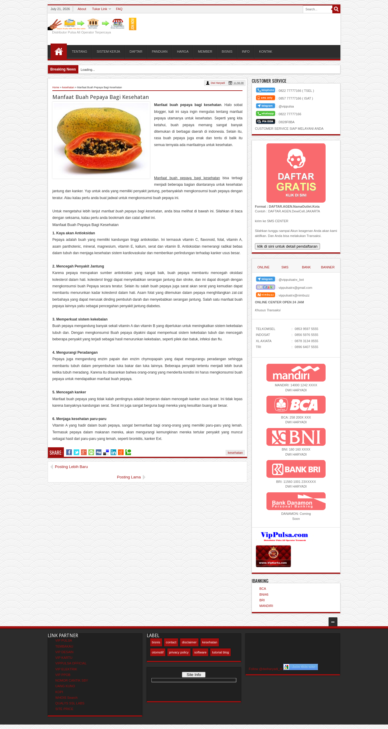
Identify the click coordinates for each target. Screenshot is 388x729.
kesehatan (235, 452)
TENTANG (79, 51)
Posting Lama (228, 466)
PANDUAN (159, 51)
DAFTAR (136, 51)
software (200, 652)
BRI (262, 600)
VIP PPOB (62, 675)
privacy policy (179, 652)
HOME (59, 51)
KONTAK (265, 51)
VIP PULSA (63, 640)
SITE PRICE (64, 709)
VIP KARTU (63, 657)
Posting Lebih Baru (71, 466)
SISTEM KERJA (108, 51)
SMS (284, 267)
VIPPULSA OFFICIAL (71, 663)
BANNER (327, 267)
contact (171, 642)
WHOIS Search (66, 697)
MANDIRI (266, 606)
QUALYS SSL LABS (69, 703)
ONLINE (263, 267)
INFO (246, 51)
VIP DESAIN (64, 652)
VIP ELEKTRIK (66, 669)
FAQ (119, 9)
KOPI (59, 692)
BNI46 (264, 594)
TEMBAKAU (64, 646)
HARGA (182, 51)
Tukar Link (99, 9)
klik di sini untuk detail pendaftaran (287, 246)
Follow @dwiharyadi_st (265, 669)
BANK (306, 267)
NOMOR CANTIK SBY (71, 680)
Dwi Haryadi (218, 82)
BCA (262, 588)
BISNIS (227, 51)
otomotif (158, 652)
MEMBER (205, 51)
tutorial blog (220, 652)
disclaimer (189, 642)
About (81, 9)
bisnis (156, 642)
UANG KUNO (65, 686)
